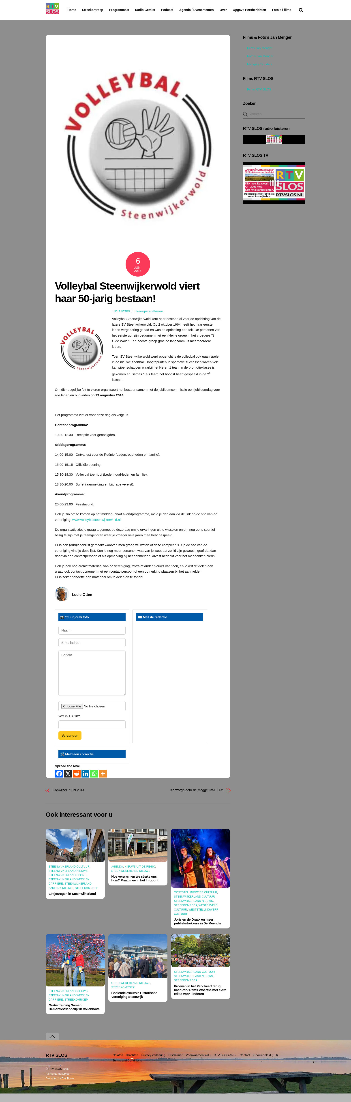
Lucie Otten (121, 319)
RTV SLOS (55, 1077)
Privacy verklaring (153, 1063)
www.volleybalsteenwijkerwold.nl (96, 528)
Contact (245, 1063)
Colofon (118, 1063)
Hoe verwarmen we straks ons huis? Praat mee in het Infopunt (134, 887)
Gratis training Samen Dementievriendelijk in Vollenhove (74, 1016)
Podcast (179, 10)
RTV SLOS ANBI (225, 1063)
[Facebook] (59, 782)
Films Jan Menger (257, 57)
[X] (68, 782)
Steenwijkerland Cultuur (69, 875)
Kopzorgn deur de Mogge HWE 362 (196, 799)
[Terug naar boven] (52, 1045)
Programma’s (127, 10)
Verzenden (70, 744)
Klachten (132, 1063)
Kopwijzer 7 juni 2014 (68, 799)
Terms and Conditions (127, 1069)
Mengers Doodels (257, 73)
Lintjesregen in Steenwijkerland (72, 902)
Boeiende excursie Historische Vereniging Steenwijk (134, 1003)
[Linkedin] (85, 782)
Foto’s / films (78, 19)
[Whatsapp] (94, 782)
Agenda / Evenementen (208, 10)
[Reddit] (77, 782)
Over (234, 10)
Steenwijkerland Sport (67, 883)
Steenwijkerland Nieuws (149, 319)
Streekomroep (94, 10)
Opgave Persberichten (265, 10)
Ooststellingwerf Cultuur (195, 901)
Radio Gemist (156, 10)
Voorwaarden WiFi (198, 1063)
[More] (103, 782)
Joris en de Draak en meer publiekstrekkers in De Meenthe (197, 930)
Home (68, 10)
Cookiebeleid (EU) (265, 1063)
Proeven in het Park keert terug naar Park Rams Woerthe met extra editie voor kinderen (200, 998)
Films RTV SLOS (257, 98)
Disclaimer (176, 1063)
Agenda (117, 875)
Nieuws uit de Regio (139, 875)
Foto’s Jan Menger (258, 65)
